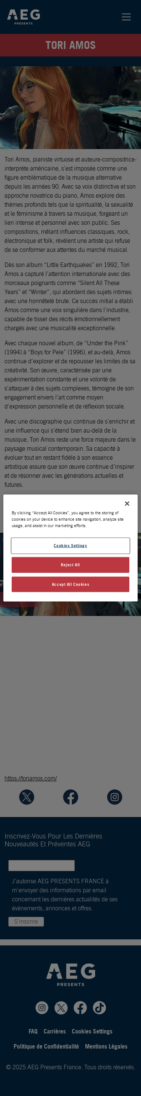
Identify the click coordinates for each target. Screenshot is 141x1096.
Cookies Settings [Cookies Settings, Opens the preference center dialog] (70, 545)
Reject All (70, 564)
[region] (70, 548)
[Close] (127, 503)
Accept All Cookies (70, 584)
